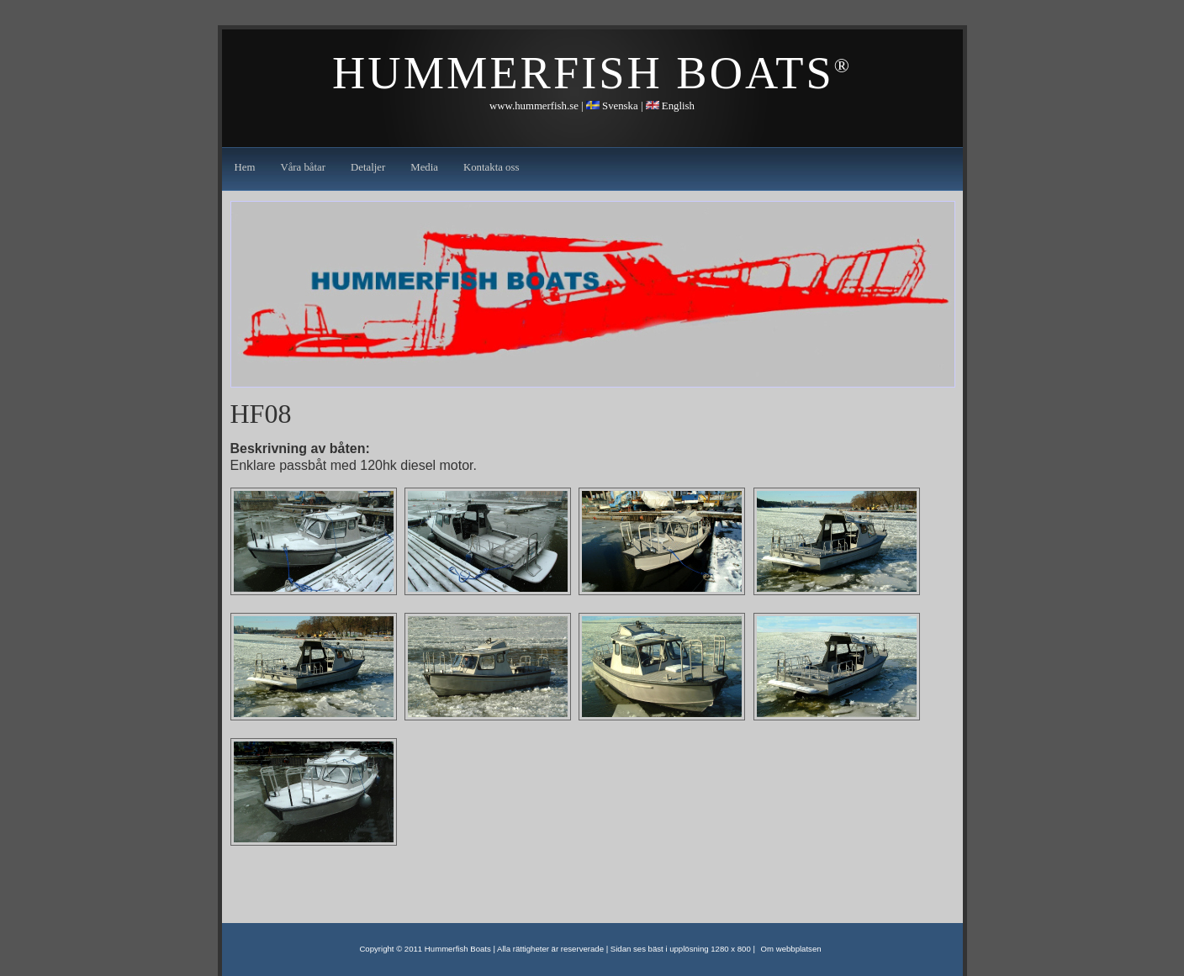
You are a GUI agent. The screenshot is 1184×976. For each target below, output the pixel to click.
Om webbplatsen (791, 948)
